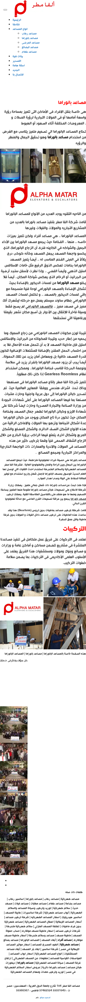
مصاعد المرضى (30, 42)
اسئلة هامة (19, 65)
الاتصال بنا (18, 74)
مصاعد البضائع (30, 47)
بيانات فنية (18, 56)
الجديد (16, 70)
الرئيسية (17, 20)
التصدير (17, 61)
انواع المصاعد (20, 29)
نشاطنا (16, 24)
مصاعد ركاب (29, 33)
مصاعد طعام (29, 51)
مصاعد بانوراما (30, 38)
